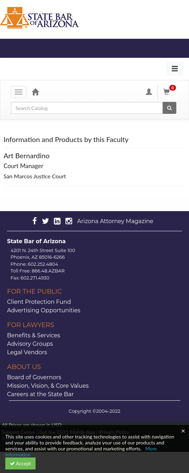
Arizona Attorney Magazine (115, 221)
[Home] (35, 91)
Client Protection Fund (39, 302)
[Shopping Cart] (170, 91)
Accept (20, 463)
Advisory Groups (30, 343)
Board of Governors (34, 377)
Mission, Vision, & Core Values (48, 385)
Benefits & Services (33, 335)
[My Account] (148, 91)
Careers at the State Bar (40, 394)
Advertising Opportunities (43, 310)
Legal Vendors (27, 352)
